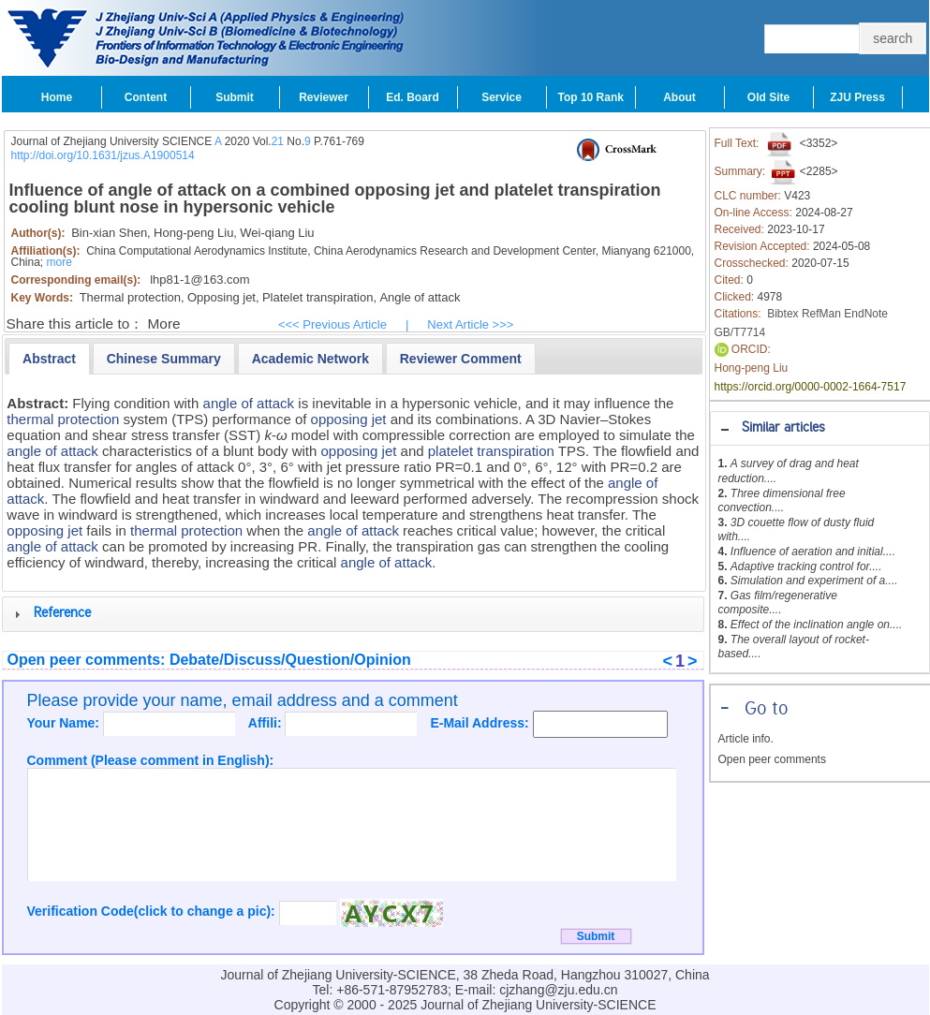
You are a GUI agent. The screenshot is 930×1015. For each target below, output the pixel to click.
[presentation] (49, 359)
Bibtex (782, 313)
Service (501, 97)
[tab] (820, 428)
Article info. (746, 738)
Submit (234, 97)
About (679, 97)
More (164, 323)
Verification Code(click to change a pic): (153, 911)
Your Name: (65, 722)
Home (56, 97)
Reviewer (323, 97)
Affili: (267, 722)
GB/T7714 (740, 332)
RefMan (821, 313)
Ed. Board (412, 97)
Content (146, 97)
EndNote (866, 313)
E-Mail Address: (481, 722)
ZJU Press (857, 97)
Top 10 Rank (591, 97)
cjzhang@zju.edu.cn (558, 989)
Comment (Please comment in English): (150, 760)
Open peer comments (772, 759)
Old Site (768, 97)
